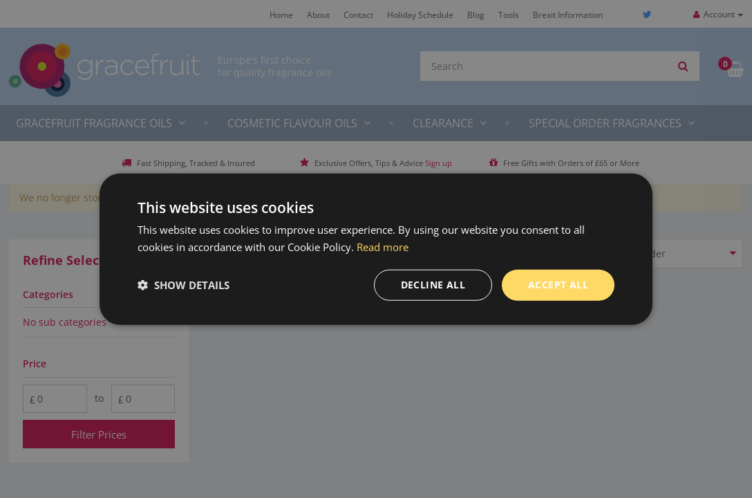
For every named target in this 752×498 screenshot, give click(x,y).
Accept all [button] (558, 284)
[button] (183, 285)
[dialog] (376, 249)
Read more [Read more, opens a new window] (382, 247)
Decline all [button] (433, 284)
